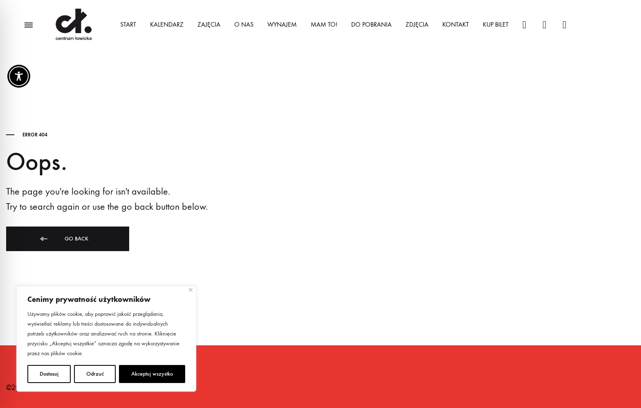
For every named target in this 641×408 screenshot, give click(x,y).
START (128, 24)
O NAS (243, 24)
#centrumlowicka (524, 25)
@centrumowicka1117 (564, 25)
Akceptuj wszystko (152, 373)
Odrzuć (95, 373)
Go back (63, 239)
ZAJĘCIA (208, 24)
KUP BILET (496, 24)
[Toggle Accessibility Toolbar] (18, 76)
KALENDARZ (167, 24)
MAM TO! (324, 24)
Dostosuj (49, 373)
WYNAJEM (282, 24)
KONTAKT (455, 24)
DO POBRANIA (371, 24)
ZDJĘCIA (417, 24)
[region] (106, 339)
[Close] (191, 290)
